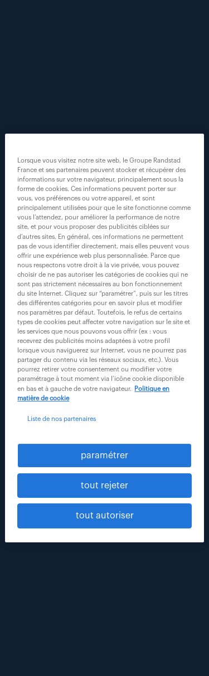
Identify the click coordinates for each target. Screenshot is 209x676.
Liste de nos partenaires (61, 419)
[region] (104, 338)
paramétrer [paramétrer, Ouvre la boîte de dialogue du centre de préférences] (104, 455)
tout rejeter (104, 485)
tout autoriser (105, 516)
